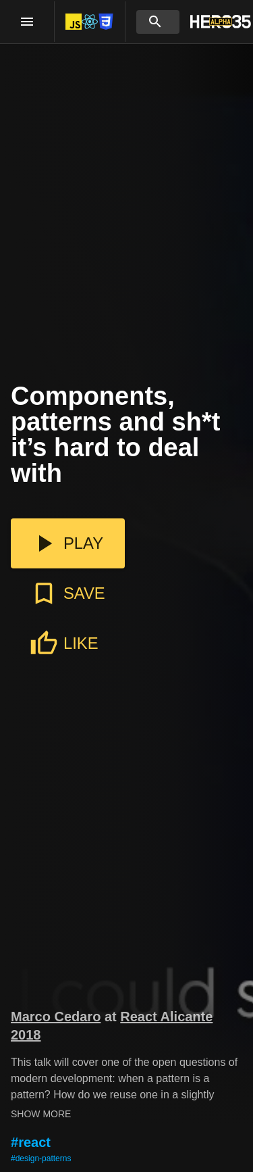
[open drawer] (27, 21)
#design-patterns (41, 1158)
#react (31, 1142)
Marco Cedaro (56, 1016)
